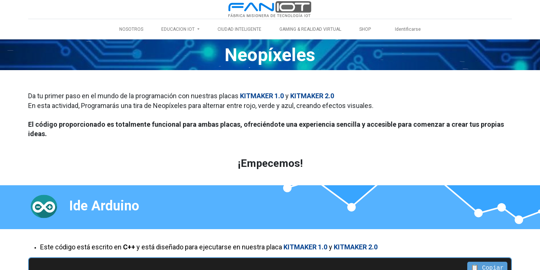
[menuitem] (131, 29)
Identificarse (408, 29)
